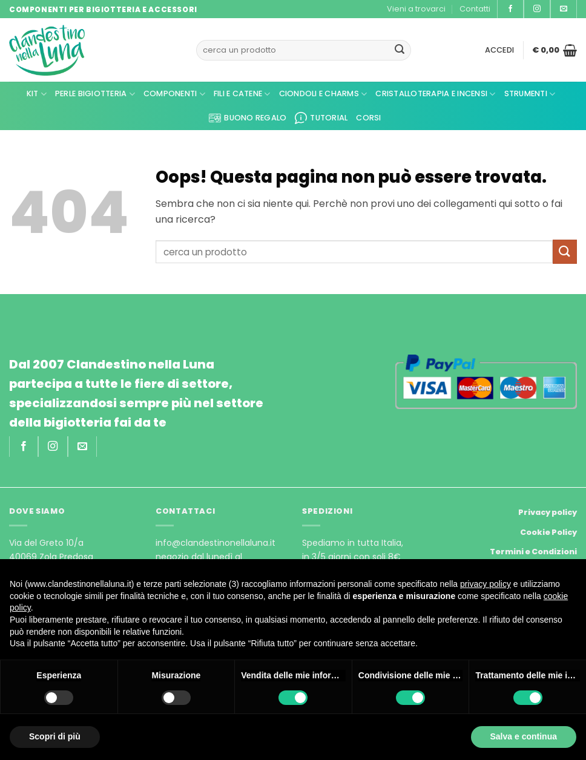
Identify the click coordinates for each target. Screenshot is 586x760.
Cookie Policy (548, 532)
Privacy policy (547, 512)
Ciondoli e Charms (323, 94)
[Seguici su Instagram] (537, 9)
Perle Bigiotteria (95, 94)
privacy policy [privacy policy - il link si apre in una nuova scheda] (485, 584)
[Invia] (399, 50)
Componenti (174, 94)
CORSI (368, 118)
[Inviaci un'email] (563, 9)
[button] (500, 50)
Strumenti (530, 94)
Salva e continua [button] (523, 736)
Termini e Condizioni (533, 551)
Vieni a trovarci (416, 9)
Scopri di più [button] (55, 736)
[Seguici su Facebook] (510, 9)
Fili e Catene (242, 94)
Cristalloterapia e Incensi (435, 94)
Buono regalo (247, 118)
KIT (37, 94)
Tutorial (321, 118)
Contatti (474, 9)
